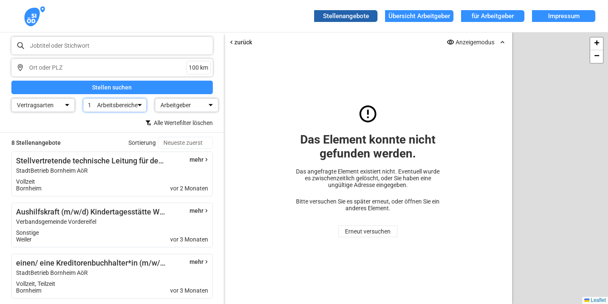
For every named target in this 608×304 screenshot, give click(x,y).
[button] (596, 44)
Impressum (564, 16)
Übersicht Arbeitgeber (419, 16)
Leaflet (595, 300)
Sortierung (142, 142)
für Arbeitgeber (493, 16)
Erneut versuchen (368, 231)
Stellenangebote (346, 16)
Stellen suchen (112, 87)
